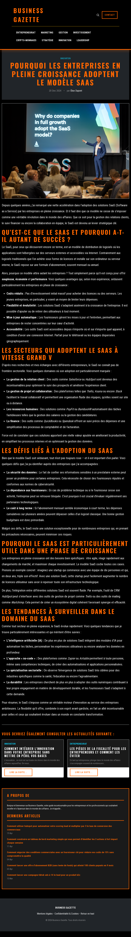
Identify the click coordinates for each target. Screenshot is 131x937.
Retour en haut (87, 913)
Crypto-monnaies (26, 40)
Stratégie (47, 40)
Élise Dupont (76, 90)
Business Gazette (28, 15)
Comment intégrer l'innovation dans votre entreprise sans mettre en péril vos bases (29, 752)
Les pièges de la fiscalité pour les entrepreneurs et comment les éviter (98, 752)
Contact (110, 15)
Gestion (63, 32)
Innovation (65, 40)
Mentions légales (45, 913)
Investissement (82, 32)
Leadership (83, 40)
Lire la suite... (18, 772)
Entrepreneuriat (26, 32)
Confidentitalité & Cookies (67, 913)
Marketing (47, 32)
